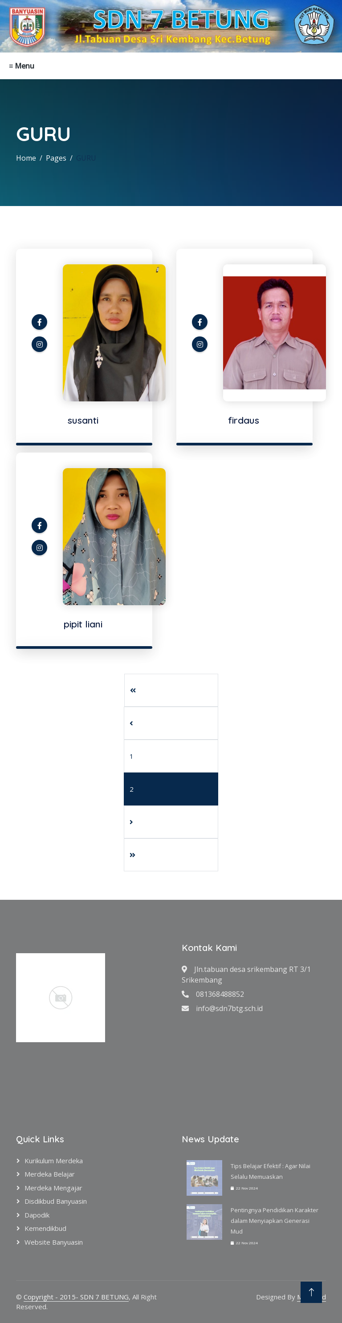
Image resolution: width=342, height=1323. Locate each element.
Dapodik (36, 1214)
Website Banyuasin (53, 1242)
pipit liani (83, 624)
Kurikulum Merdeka (53, 1160)
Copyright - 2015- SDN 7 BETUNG (76, 1296)
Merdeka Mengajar (53, 1187)
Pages (56, 158)
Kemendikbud (45, 1228)
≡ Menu (21, 66)
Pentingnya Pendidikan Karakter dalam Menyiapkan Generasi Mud (274, 1220)
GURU (86, 158)
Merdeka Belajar (49, 1173)
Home (26, 158)
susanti (83, 420)
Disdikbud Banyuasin (55, 1201)
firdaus (243, 420)
